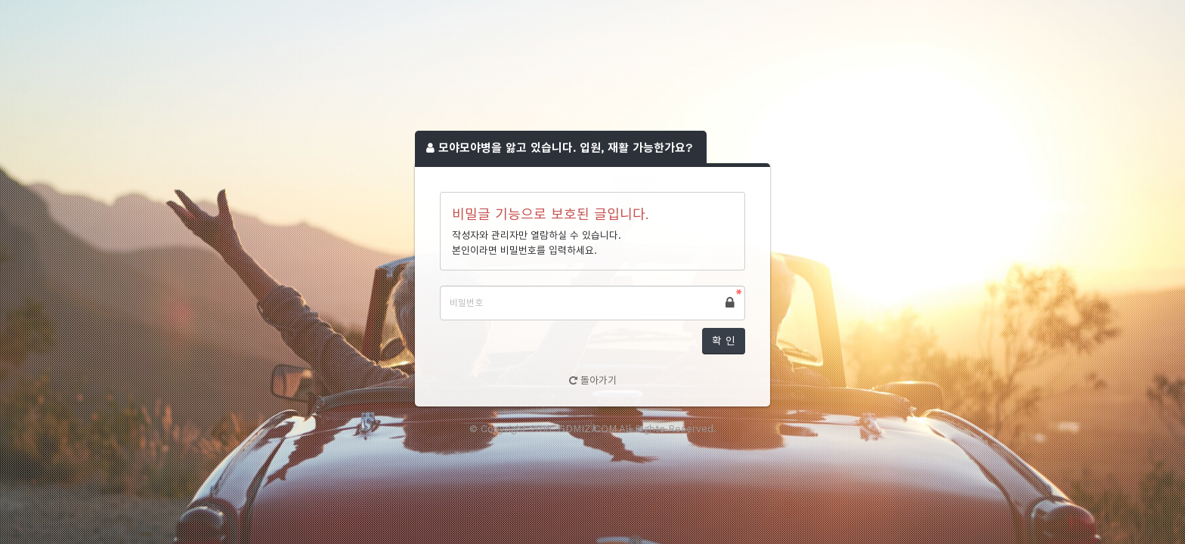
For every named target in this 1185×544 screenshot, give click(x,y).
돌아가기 (593, 380)
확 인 (723, 341)
